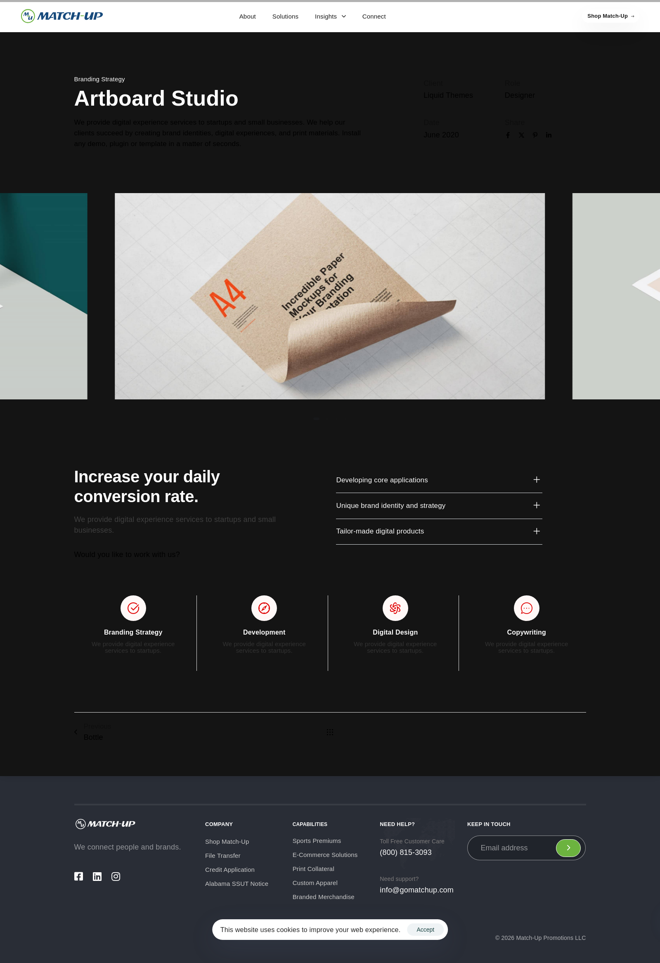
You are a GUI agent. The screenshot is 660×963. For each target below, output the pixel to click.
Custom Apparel (315, 882)
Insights (330, 16)
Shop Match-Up (227, 841)
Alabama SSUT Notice (236, 883)
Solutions (285, 16)
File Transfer (223, 855)
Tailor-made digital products (439, 532)
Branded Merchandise (324, 896)
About (247, 16)
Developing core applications (439, 480)
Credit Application (230, 869)
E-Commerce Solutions (325, 854)
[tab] (439, 480)
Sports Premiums (317, 840)
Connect (374, 16)
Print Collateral (313, 868)
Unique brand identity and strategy (439, 506)
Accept (425, 929)
